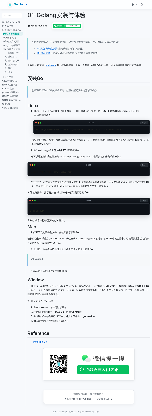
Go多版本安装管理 (46, 48)
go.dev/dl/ (50, 65)
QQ (135, 4)
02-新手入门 (105, 399)
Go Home (17, 4)
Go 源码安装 (43, 53)
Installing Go (40, 341)
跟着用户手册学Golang (77, 399)
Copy (144, 123)
